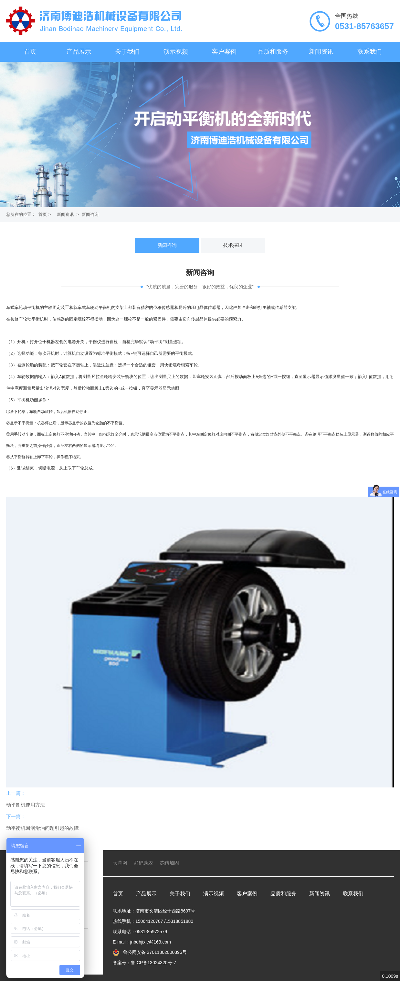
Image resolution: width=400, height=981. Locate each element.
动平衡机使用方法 (25, 798)
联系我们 (369, 51)
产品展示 (79, 51)
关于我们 (127, 51)
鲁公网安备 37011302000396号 (154, 945)
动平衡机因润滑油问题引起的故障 (42, 821)
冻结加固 (169, 856)
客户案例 (224, 51)
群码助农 (143, 856)
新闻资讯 (321, 51)
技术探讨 (233, 245)
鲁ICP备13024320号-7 (153, 956)
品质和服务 (273, 51)
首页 (30, 51)
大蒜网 (120, 856)
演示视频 (175, 51)
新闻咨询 (90, 214)
